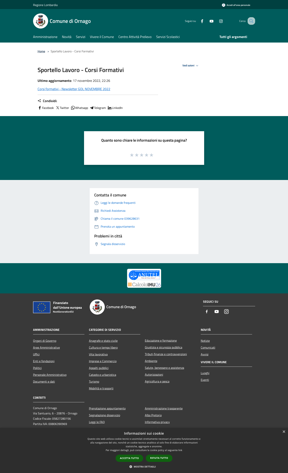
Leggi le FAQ (97, 422)
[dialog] (144, 450)
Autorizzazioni (154, 374)
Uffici (36, 354)
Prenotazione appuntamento (107, 408)
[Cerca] (250, 21)
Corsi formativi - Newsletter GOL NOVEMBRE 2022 (74, 88)
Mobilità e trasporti (101, 388)
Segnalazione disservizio (104, 415)
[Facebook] (198, 20)
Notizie (205, 340)
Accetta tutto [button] (129, 458)
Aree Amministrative (46, 347)
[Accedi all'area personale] (236, 5)
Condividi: (47, 101)
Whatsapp (79, 107)
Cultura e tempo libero (103, 347)
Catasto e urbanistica (102, 374)
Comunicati (208, 347)
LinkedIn (115, 107)
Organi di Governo (44, 340)
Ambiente (151, 361)
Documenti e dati (44, 381)
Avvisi (204, 354)
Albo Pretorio (153, 415)
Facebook (46, 107)
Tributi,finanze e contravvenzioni (166, 354)
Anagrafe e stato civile (103, 340)
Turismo (94, 381)
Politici (37, 368)
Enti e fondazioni (44, 361)
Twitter (62, 107)
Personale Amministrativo (49, 374)
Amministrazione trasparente (164, 408)
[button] (144, 466)
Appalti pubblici (99, 368)
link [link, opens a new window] (180, 450)
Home (41, 51)
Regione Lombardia (45, 5)
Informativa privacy (157, 422)
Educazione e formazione (161, 340)
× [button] (283, 431)
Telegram (98, 107)
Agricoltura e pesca (157, 381)
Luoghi (205, 373)
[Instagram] (217, 20)
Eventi (205, 380)
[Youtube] (207, 20)
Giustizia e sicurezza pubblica (163, 347)
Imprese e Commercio (103, 361)
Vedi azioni (190, 65)
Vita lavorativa (98, 354)
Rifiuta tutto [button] (159, 458)
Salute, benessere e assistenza (164, 367)
